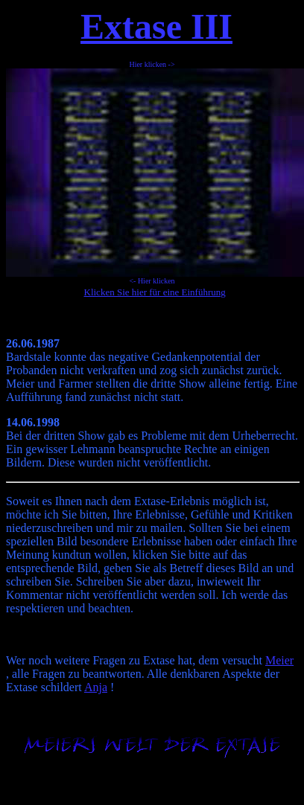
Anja (95, 687)
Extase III (156, 26)
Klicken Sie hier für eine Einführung (155, 292)
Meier (279, 660)
